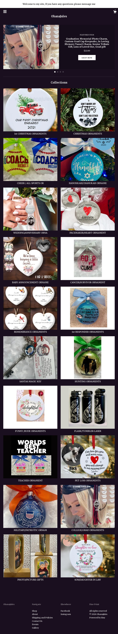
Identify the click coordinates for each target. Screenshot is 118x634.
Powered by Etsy (97, 617)
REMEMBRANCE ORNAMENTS (30, 330)
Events (35, 624)
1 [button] (55, 72)
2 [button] (57, 72)
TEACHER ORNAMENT (30, 479)
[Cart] (114, 12)
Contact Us (37, 621)
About (35, 614)
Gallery (35, 628)
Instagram (66, 614)
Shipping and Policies (42, 617)
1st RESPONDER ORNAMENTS (88, 330)
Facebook (65, 611)
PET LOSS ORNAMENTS (88, 479)
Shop (34, 611)
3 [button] (60, 72)
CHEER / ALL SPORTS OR (30, 182)
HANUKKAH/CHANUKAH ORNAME (88, 182)
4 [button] (63, 72)
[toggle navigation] (5, 11)
